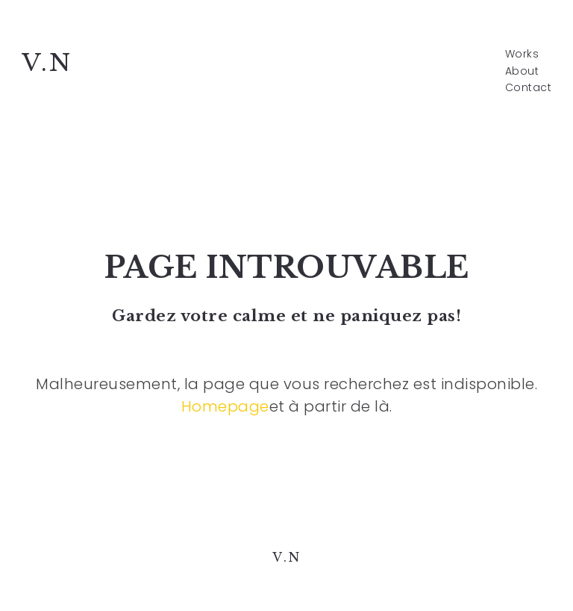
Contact (528, 88)
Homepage (225, 406)
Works (522, 54)
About (522, 71)
